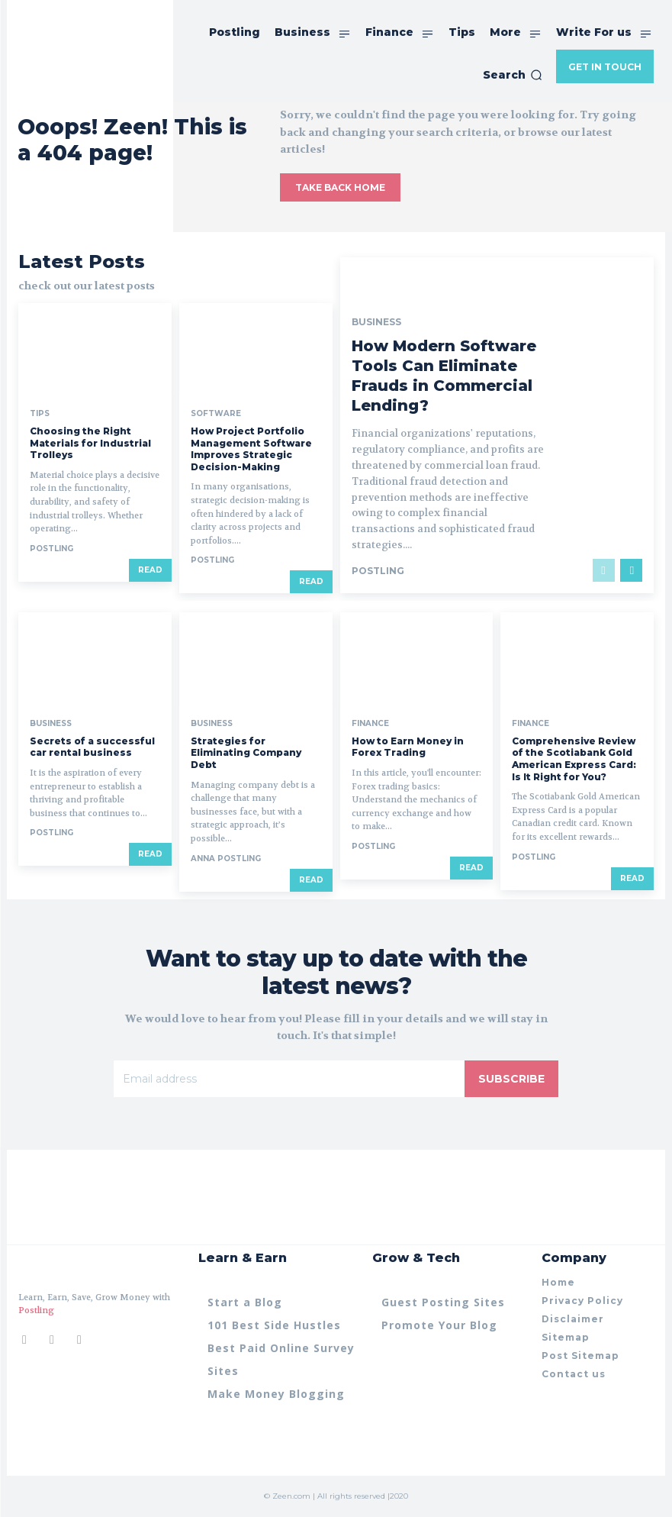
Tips (40, 414)
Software (216, 414)
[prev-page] (604, 570)
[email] (289, 1078)
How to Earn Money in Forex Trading (408, 747)
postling (51, 549)
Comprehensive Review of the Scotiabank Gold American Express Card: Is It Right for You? (574, 759)
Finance (370, 724)
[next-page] (631, 570)
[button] (512, 75)
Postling (36, 1311)
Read (150, 570)
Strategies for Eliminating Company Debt (246, 752)
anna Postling (226, 858)
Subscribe (511, 1078)
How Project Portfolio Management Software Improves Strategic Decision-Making (251, 449)
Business (376, 322)
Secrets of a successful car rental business (92, 747)
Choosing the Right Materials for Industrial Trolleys (90, 442)
